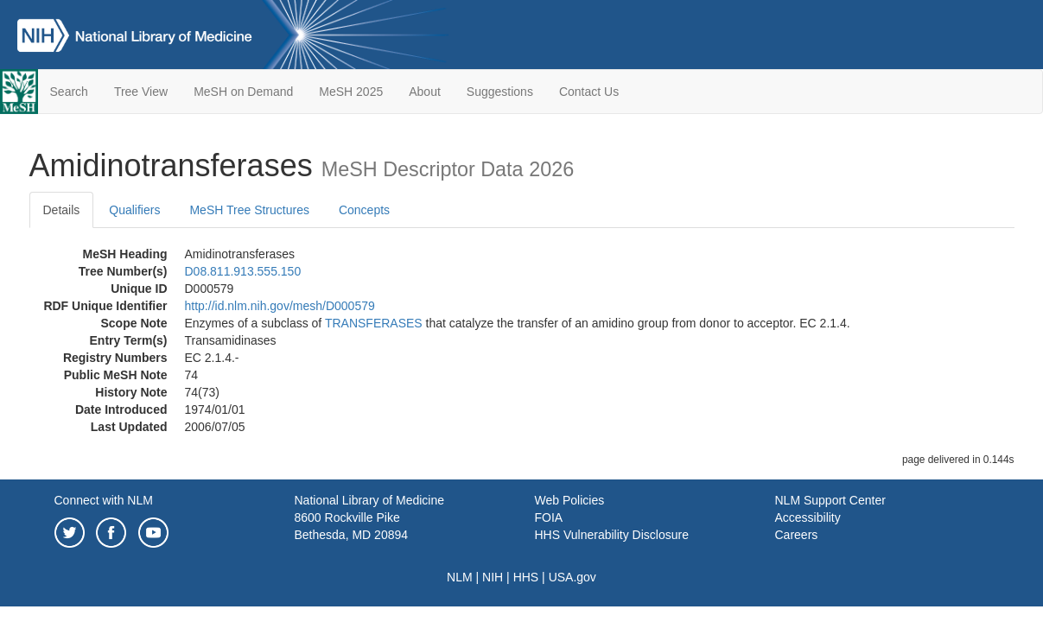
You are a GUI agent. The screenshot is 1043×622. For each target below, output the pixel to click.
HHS (526, 577)
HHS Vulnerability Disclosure (612, 535)
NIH (492, 577)
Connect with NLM (103, 500)
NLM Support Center (830, 500)
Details (61, 210)
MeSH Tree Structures (249, 210)
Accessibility (808, 517)
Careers (796, 535)
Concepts (364, 210)
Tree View (141, 91)
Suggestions (500, 91)
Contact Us (589, 91)
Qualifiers (134, 210)
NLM (460, 577)
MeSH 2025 (351, 91)
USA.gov (572, 577)
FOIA (549, 517)
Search (69, 91)
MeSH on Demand (243, 91)
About (425, 91)
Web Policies (570, 500)
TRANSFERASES (374, 323)
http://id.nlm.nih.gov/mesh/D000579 (280, 306)
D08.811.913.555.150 (243, 271)
